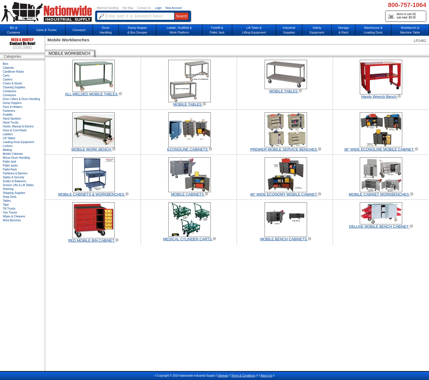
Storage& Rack (343, 30)
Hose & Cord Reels (15, 130)
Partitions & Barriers (15, 173)
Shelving (8, 189)
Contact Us (144, 8)
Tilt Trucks (9, 208)
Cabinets (8, 67)
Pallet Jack (9, 161)
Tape (6, 204)
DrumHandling (105, 30)
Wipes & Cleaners (14, 216)
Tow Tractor (10, 212)
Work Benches (12, 220)
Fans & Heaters (12, 106)
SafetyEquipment (317, 30)
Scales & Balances (14, 181)
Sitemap (223, 375)
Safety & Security (13, 177)
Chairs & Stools (12, 83)
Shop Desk (9, 196)
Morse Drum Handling (16, 157)
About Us (266, 375)
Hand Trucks (10, 122)
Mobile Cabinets (13, 153)
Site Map (127, 8)
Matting (7, 149)
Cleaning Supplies (14, 87)
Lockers (8, 146)
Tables (7, 200)
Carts (6, 75)
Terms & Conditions (243, 375)
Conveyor (79, 30)
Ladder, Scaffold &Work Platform (179, 30)
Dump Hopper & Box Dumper (137, 30)
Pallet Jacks (10, 165)
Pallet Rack (10, 169)
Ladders (8, 134)
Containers (9, 91)
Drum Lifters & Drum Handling (21, 99)
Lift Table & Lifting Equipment (254, 30)
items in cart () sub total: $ (402, 16)
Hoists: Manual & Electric (18, 126)
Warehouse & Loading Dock (373, 30)
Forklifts (8, 114)
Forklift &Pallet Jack (217, 30)
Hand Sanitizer (12, 118)
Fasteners (9, 110)
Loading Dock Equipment (18, 142)
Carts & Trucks (46, 30)
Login (158, 8)
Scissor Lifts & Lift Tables (18, 185)
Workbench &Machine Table (410, 30)
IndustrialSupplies (289, 30)
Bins (5, 63)
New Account (174, 8)
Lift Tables (9, 138)
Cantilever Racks (13, 71)
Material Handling (108, 8)
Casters (7, 79)
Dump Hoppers (12, 102)
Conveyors (9, 95)
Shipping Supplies (14, 192)
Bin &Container (13, 30)
